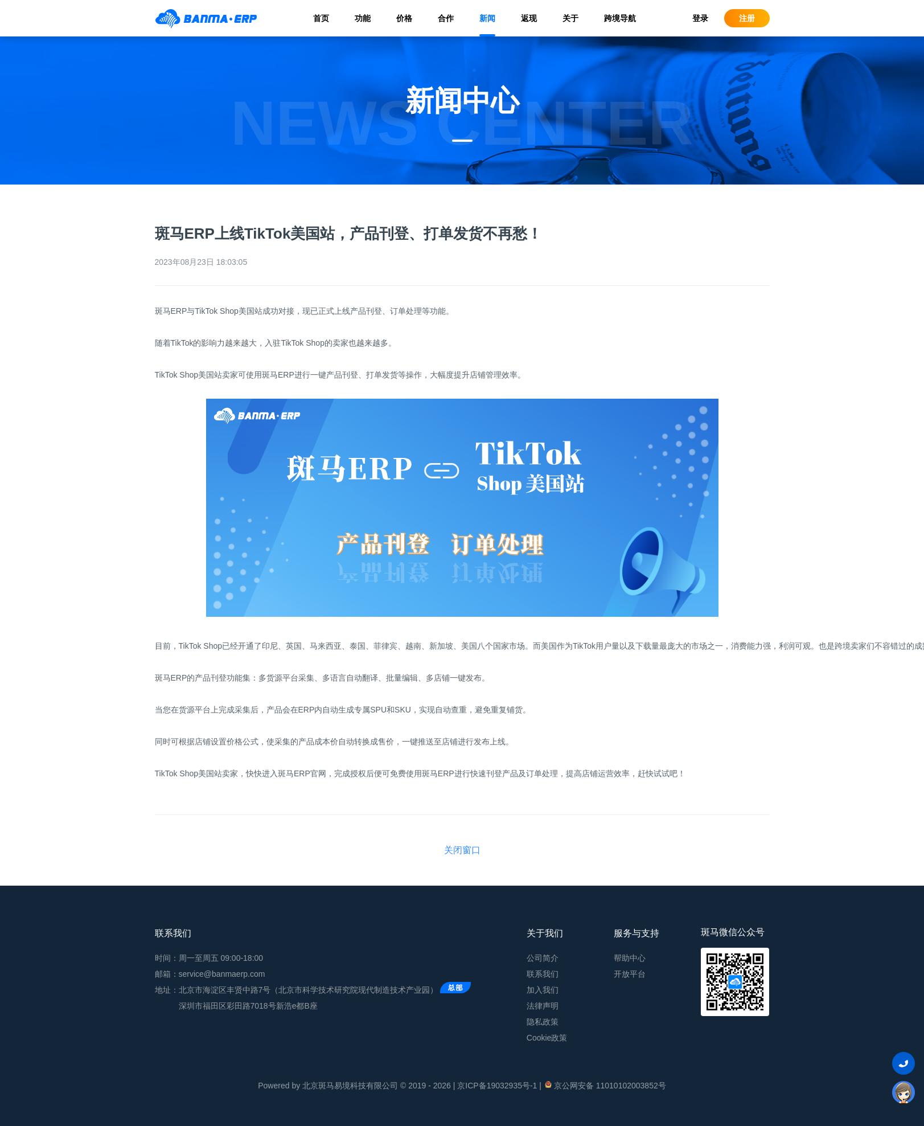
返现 (529, 18)
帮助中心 (630, 958)
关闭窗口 (462, 850)
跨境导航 (620, 18)
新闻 (487, 18)
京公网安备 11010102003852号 (605, 1085)
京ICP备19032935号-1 (497, 1085)
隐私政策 (542, 1021)
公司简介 (542, 958)
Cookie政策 (547, 1037)
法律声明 (542, 1005)
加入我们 (542, 989)
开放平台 (630, 973)
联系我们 (542, 973)
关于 (570, 18)
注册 (747, 18)
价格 (404, 18)
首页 (321, 18)
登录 (700, 18)
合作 (446, 18)
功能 (363, 18)
